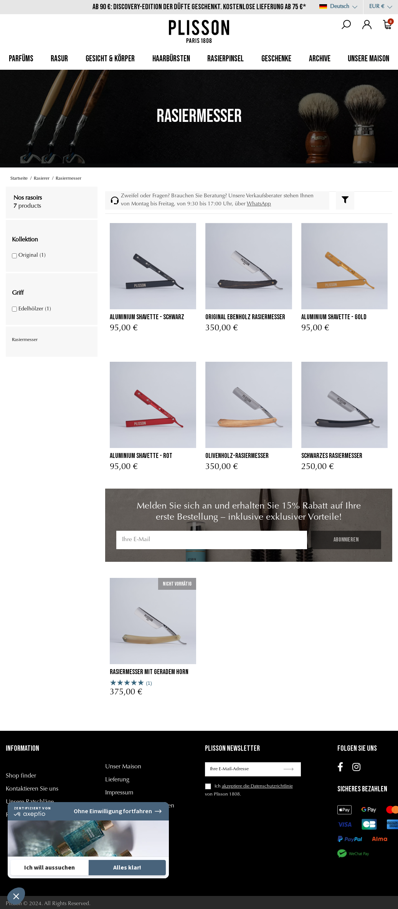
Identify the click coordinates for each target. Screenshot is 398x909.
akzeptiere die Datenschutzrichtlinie (257, 786)
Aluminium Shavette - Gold (334, 317)
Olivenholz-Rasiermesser (237, 456)
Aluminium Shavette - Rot (141, 456)
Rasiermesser (25, 340)
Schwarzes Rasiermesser (331, 456)
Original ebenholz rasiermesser (245, 317)
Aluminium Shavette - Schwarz (147, 317)
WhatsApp (259, 204)
